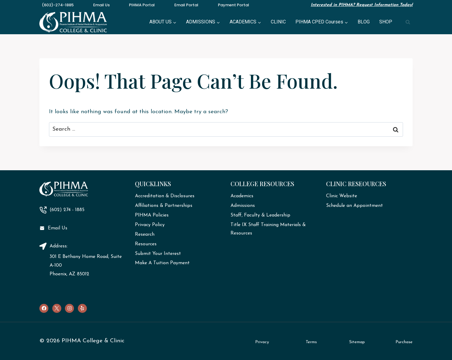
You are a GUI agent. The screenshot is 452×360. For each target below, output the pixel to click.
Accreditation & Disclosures (164, 196)
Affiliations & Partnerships (163, 205)
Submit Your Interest (158, 253)
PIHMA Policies (152, 215)
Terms (311, 342)
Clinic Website (341, 196)
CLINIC (278, 22)
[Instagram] (69, 308)
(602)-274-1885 (58, 5)
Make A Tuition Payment (162, 263)
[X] (56, 308)
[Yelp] (82, 308)
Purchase (404, 342)
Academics (242, 196)
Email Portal (186, 5)
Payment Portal (233, 5)
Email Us (101, 5)
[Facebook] (43, 308)
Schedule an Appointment (354, 205)
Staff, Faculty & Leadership (260, 215)
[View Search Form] (408, 22)
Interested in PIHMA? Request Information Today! (362, 5)
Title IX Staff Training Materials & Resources (268, 229)
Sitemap (357, 342)
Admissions (243, 205)
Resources (146, 244)
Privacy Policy (150, 224)
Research (144, 234)
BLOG (364, 22)
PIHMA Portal (142, 5)
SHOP (385, 22)
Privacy (262, 342)
